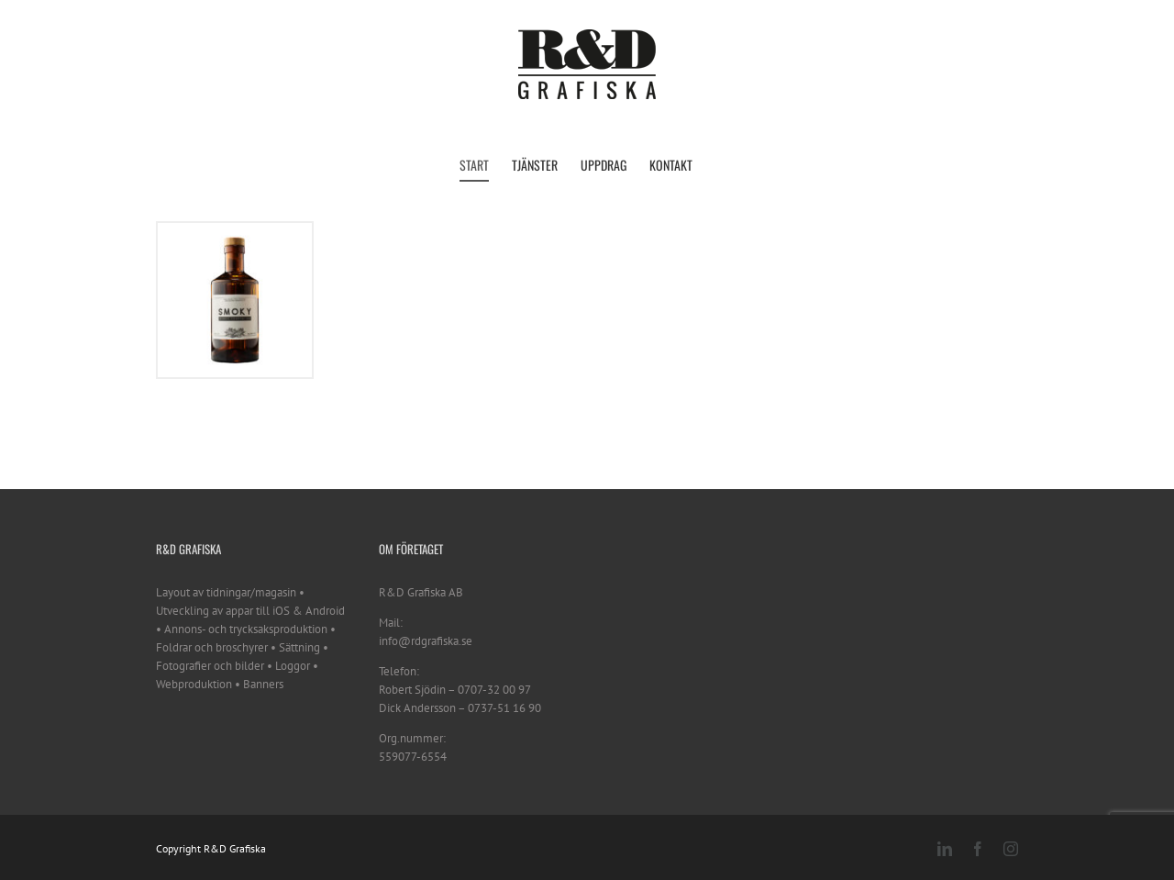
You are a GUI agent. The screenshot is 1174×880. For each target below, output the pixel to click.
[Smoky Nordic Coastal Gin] (235, 231)
